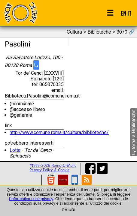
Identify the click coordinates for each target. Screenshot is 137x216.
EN (123, 13)
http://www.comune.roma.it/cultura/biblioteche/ (59, 132)
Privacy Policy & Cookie (49, 170)
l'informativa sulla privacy (31, 198)
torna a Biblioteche (133, 132)
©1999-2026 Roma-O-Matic (52, 165)
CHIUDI (68, 210)
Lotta (15, 150)
